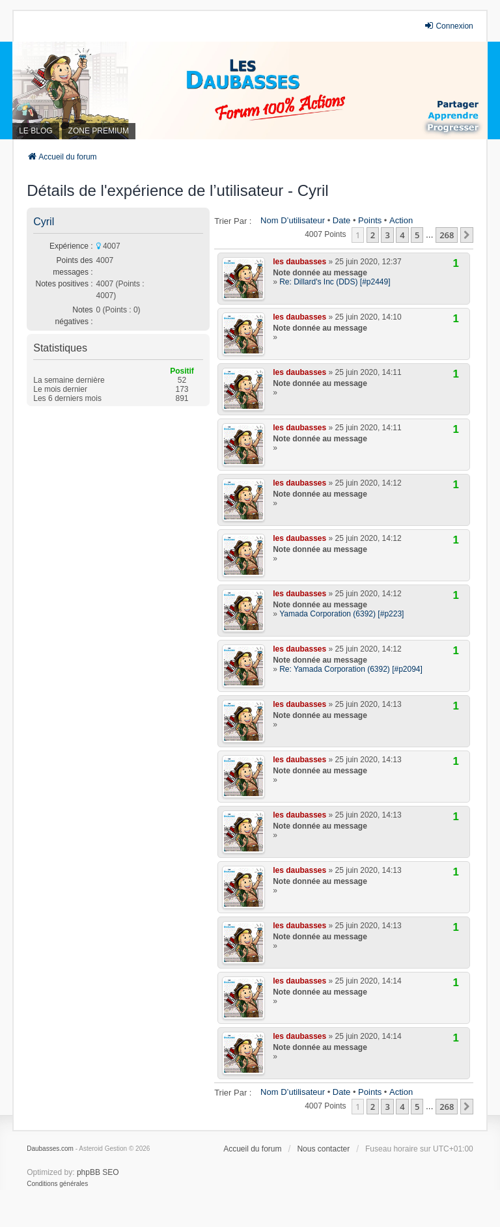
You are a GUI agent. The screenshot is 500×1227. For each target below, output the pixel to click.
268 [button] (446, 235)
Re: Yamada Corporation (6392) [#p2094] (351, 669)
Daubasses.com (50, 1148)
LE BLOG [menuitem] (35, 130)
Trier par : (232, 221)
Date (341, 220)
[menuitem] (57, 1184)
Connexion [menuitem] (448, 26)
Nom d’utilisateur (292, 220)
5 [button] (417, 235)
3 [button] (387, 235)
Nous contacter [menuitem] (323, 1148)
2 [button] (372, 235)
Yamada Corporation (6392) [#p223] (341, 613)
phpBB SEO (98, 1172)
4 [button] (402, 235)
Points (370, 220)
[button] (466, 235)
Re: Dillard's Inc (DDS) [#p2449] (334, 281)
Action (401, 220)
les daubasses (299, 261)
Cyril (43, 221)
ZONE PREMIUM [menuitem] (98, 130)
